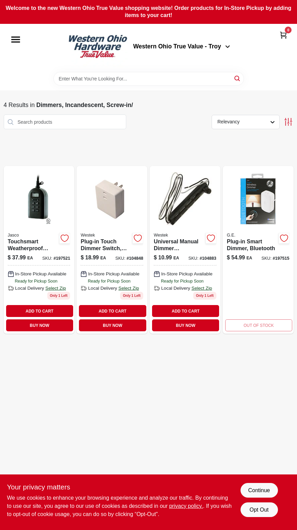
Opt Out (258, 510)
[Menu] (15, 39)
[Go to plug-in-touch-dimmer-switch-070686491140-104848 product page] (112, 250)
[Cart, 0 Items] (283, 35)
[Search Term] (148, 79)
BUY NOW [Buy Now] (39, 325)
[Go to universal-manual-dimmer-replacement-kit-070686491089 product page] (185, 250)
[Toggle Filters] (288, 122)
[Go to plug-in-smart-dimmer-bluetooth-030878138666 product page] (258, 250)
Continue (259, 490)
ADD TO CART (39, 311)
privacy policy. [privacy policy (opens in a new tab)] (186, 506)
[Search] (238, 78)
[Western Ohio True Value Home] (97, 48)
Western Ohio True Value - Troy (181, 46)
